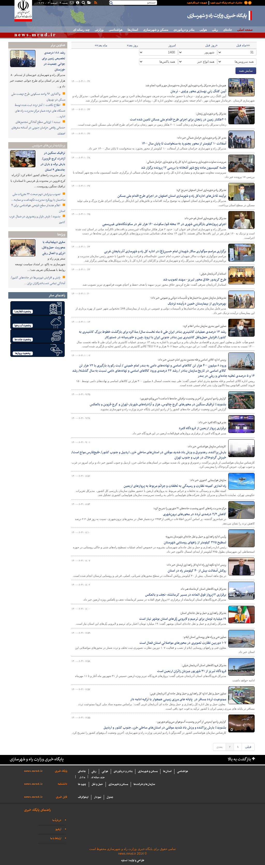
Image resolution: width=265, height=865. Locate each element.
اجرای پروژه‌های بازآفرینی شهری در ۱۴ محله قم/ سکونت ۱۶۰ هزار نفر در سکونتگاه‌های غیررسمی (164, 224)
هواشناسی (115, 30)
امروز (172, 45)
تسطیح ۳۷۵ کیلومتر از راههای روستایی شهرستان (195, 542)
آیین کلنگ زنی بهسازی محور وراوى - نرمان (198, 91)
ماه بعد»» (101, 45)
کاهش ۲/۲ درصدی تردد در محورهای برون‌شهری (194, 514)
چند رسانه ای (81, 30)
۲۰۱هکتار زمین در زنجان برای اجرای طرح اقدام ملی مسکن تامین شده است (178, 119)
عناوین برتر (57, 45)
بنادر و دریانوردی (183, 30)
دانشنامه (62, 784)
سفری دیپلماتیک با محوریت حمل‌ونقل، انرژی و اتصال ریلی (53, 248)
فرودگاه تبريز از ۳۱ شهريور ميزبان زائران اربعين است (191, 671)
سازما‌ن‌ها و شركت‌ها (144, 784)
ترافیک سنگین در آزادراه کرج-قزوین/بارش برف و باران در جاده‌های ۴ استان (52, 161)
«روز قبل (211, 45)
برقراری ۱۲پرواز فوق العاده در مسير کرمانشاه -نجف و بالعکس (185, 595)
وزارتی (99, 30)
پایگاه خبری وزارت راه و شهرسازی (219, 15)
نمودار (97, 797)
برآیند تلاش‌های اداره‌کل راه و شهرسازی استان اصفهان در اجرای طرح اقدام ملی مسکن (171, 196)
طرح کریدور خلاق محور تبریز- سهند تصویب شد (194, 280)
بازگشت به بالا (239, 759)
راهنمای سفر (56, 295)
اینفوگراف (83, 797)
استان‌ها (133, 30)
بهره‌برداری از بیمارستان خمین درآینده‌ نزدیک (197, 304)
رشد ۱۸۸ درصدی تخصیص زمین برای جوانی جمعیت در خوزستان (53, 61)
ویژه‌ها (61, 234)
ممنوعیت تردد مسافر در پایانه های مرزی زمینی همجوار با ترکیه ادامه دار (178, 699)
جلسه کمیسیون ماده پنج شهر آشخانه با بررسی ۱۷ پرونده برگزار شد (183, 168)
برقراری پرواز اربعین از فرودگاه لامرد (202, 428)
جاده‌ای (227, 30)
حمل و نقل (97, 784)
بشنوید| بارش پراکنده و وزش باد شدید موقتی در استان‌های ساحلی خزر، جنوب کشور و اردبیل (165, 728)
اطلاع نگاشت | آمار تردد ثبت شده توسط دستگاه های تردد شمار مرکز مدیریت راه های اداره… (40, 111)
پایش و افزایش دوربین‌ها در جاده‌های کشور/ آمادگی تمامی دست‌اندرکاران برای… (38, 280)
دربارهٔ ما (56, 820)
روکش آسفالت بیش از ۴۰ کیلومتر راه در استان (197, 571)
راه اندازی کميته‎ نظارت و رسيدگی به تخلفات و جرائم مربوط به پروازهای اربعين (175, 486)
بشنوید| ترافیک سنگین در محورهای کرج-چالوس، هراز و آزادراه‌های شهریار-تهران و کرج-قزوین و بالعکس (158, 404)
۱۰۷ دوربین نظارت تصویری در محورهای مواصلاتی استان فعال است (182, 643)
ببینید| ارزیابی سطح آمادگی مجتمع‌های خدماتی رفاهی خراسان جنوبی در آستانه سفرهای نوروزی (38, 127)
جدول (110, 797)
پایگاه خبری (61, 771)
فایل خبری (61, 797)
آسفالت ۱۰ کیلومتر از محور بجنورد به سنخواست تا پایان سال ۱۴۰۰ (184, 144)
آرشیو (58, 829)
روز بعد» (132, 45)
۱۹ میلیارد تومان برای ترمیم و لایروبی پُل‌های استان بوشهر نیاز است (182, 619)
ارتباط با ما (55, 838)
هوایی (203, 30)
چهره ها (82, 784)
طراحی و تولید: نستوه (132, 860)
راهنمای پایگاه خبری (37, 810)
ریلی (215, 30)
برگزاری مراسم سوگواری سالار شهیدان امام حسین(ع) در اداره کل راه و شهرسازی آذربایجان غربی (165, 251)
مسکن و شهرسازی (155, 30)
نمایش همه (246, 71)
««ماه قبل (243, 45)
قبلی (248, 747)
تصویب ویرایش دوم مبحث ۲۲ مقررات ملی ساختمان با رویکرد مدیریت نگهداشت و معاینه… (38, 197)
